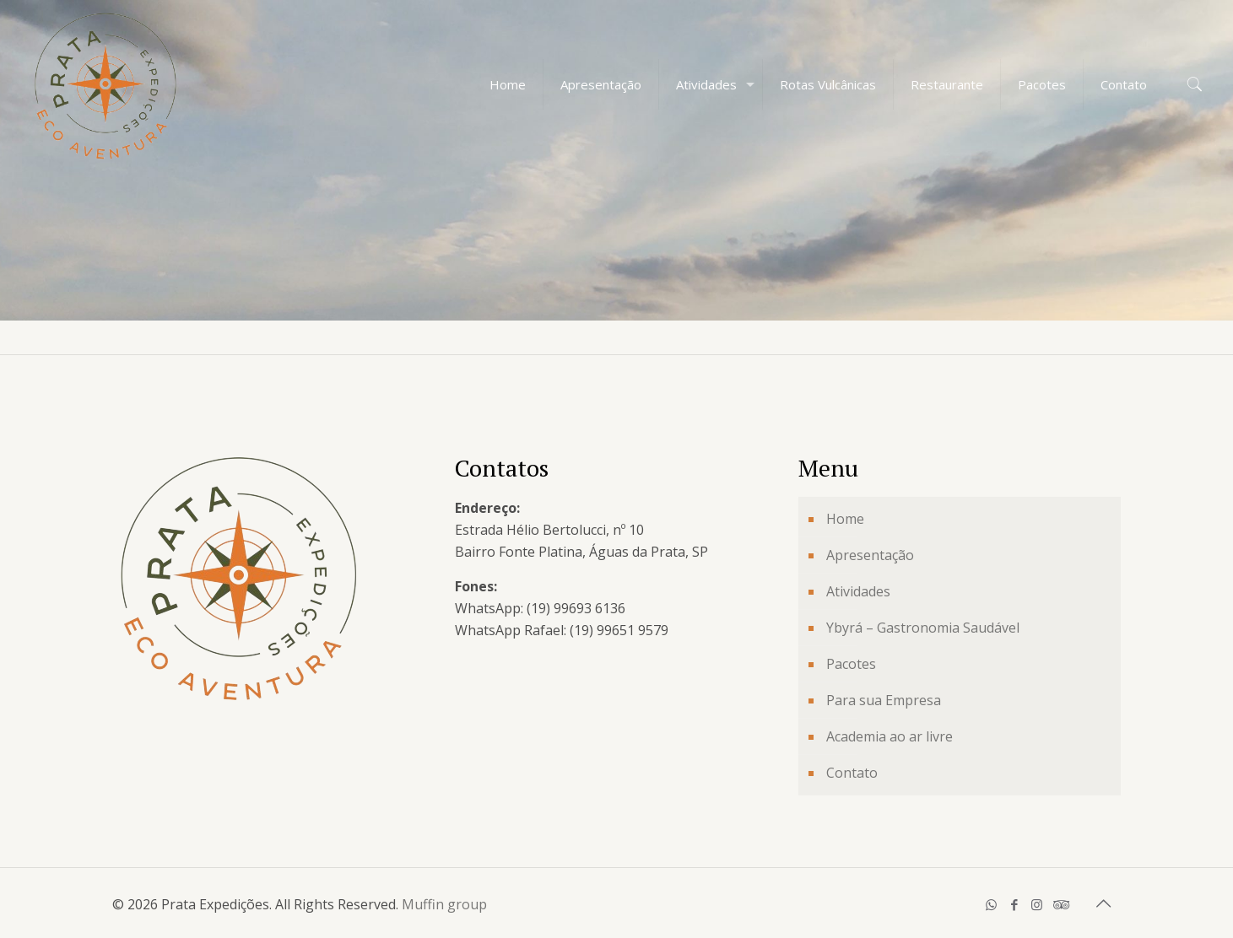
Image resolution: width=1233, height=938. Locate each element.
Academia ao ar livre (889, 736)
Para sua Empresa (883, 700)
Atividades (858, 591)
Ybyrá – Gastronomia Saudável (922, 627)
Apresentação (870, 555)
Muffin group (444, 904)
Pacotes (851, 664)
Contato (852, 772)
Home (845, 518)
